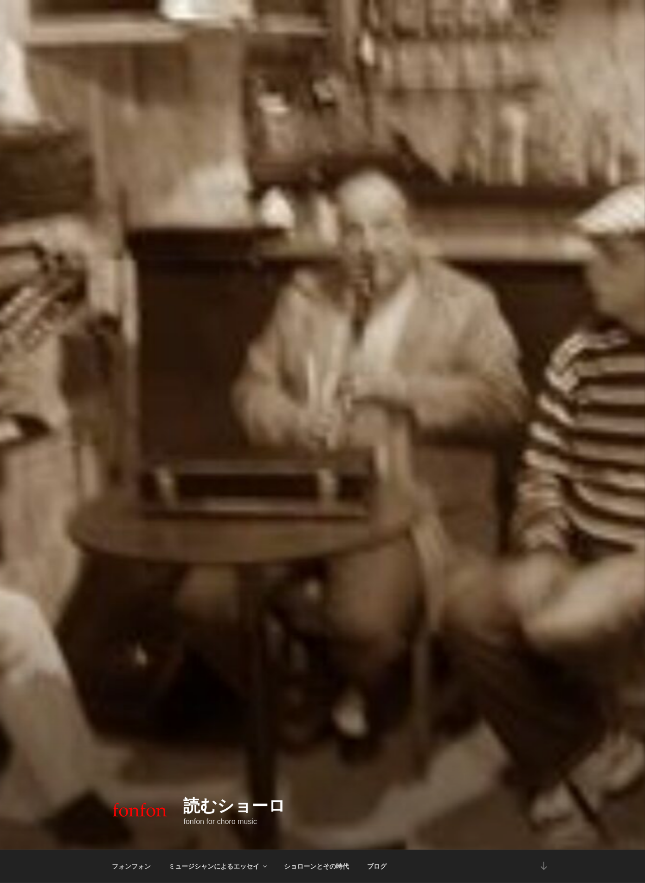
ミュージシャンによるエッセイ (218, 866)
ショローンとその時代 (316, 866)
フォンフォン (131, 866)
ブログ (377, 866)
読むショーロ (234, 805)
